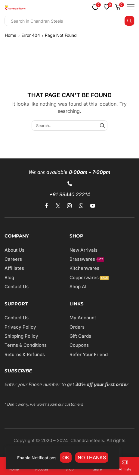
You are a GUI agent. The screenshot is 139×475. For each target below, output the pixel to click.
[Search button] (129, 21)
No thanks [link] (92, 457)
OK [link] (65, 457)
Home (10, 35)
